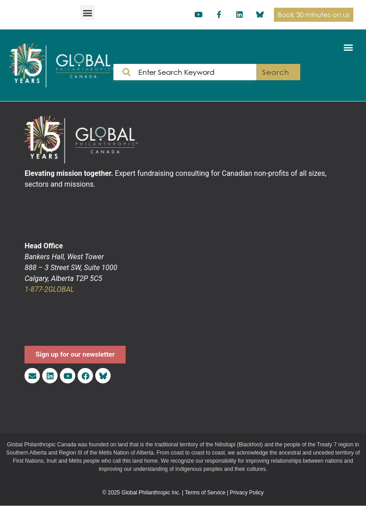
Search (275, 72)
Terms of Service (205, 492)
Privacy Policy (247, 492)
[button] (87, 12)
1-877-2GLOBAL (49, 289)
